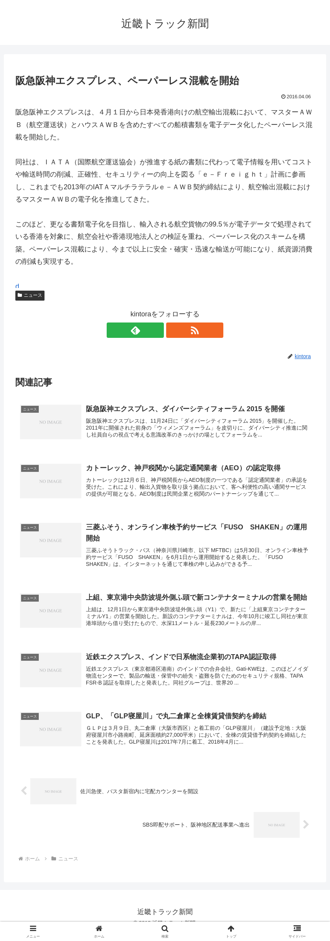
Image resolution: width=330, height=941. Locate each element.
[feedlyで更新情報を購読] (156, 330)
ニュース (30, 295)
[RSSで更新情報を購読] (174, 330)
